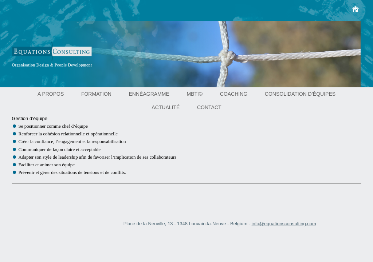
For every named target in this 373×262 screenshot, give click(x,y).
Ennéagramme (149, 94)
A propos (51, 94)
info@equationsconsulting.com (284, 223)
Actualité (166, 107)
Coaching (233, 94)
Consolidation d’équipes (300, 94)
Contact (209, 107)
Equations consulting (62, 58)
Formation (96, 94)
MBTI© (194, 94)
